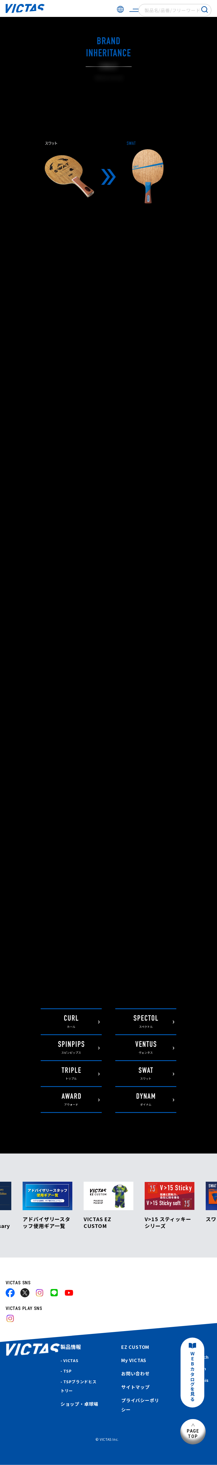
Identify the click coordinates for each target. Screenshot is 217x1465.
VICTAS (70, 1360)
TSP (67, 1371)
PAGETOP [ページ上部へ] (193, 1433)
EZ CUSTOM (135, 1347)
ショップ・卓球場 (79, 1403)
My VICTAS (133, 1360)
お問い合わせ (135, 1373)
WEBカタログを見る (192, 1376)
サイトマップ (135, 1387)
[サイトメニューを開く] (133, 10)
